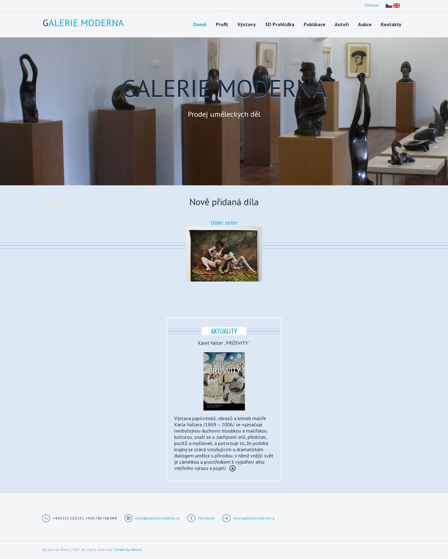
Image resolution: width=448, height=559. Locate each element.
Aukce (364, 24)
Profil (222, 24)
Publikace (314, 24)
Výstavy (246, 24)
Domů (200, 24)
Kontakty (391, 24)
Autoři (342, 24)
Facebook (206, 518)
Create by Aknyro (128, 549)
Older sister (224, 222)
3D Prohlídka (279, 24)
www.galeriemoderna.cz (254, 518)
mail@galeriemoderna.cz (157, 518)
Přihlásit (372, 5)
